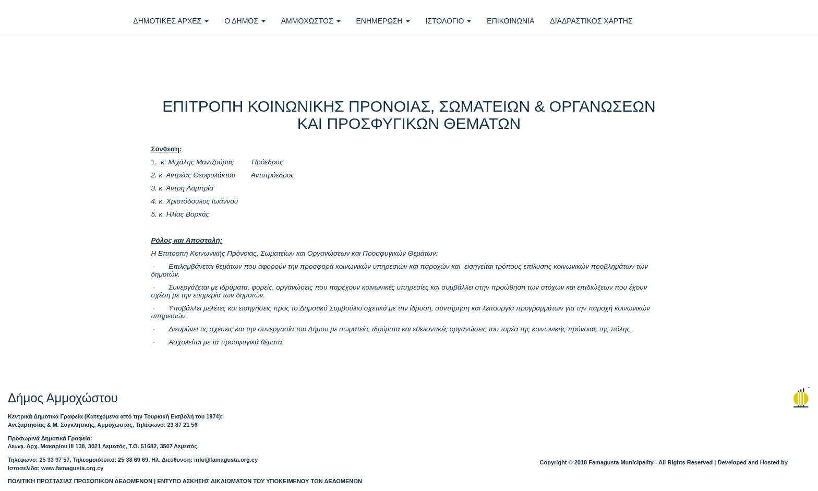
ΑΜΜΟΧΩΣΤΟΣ (311, 21)
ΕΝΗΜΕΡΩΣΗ (383, 21)
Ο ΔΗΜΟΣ (245, 21)
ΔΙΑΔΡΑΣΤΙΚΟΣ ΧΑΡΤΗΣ (591, 21)
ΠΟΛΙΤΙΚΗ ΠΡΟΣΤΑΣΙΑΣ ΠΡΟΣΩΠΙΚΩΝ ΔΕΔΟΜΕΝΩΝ (80, 481)
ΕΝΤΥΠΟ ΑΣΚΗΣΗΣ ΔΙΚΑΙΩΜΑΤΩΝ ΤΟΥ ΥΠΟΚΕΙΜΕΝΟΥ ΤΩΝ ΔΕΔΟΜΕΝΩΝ (259, 481)
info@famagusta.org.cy (226, 460)
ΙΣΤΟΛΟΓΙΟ (449, 21)
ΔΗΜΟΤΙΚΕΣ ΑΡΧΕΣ (171, 21)
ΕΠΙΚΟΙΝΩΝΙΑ (510, 21)
